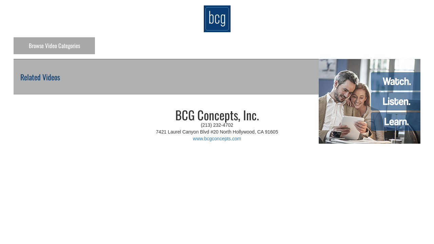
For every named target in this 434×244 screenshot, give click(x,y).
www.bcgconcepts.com (217, 138)
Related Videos (40, 77)
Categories (54, 45)
